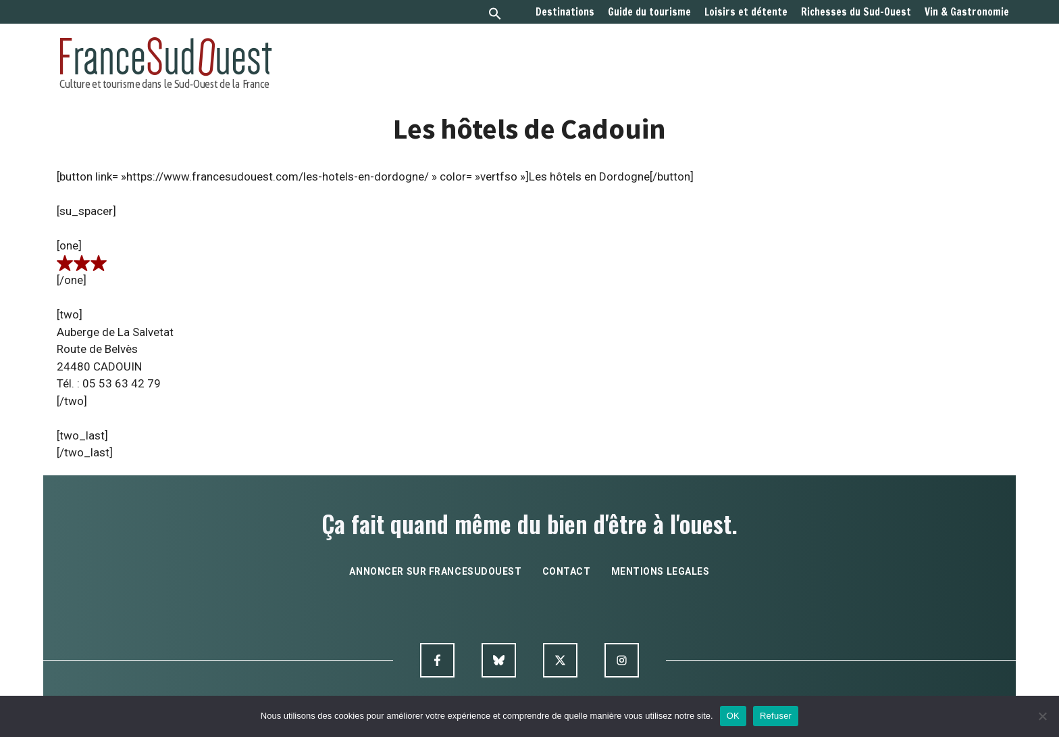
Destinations (565, 12)
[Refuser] (1042, 716)
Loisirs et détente (745, 12)
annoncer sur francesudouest (435, 571)
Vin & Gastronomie (967, 12)
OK (733, 716)
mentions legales (660, 571)
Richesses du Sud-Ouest (856, 12)
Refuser (776, 716)
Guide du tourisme (649, 12)
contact (566, 571)
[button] (495, 15)
